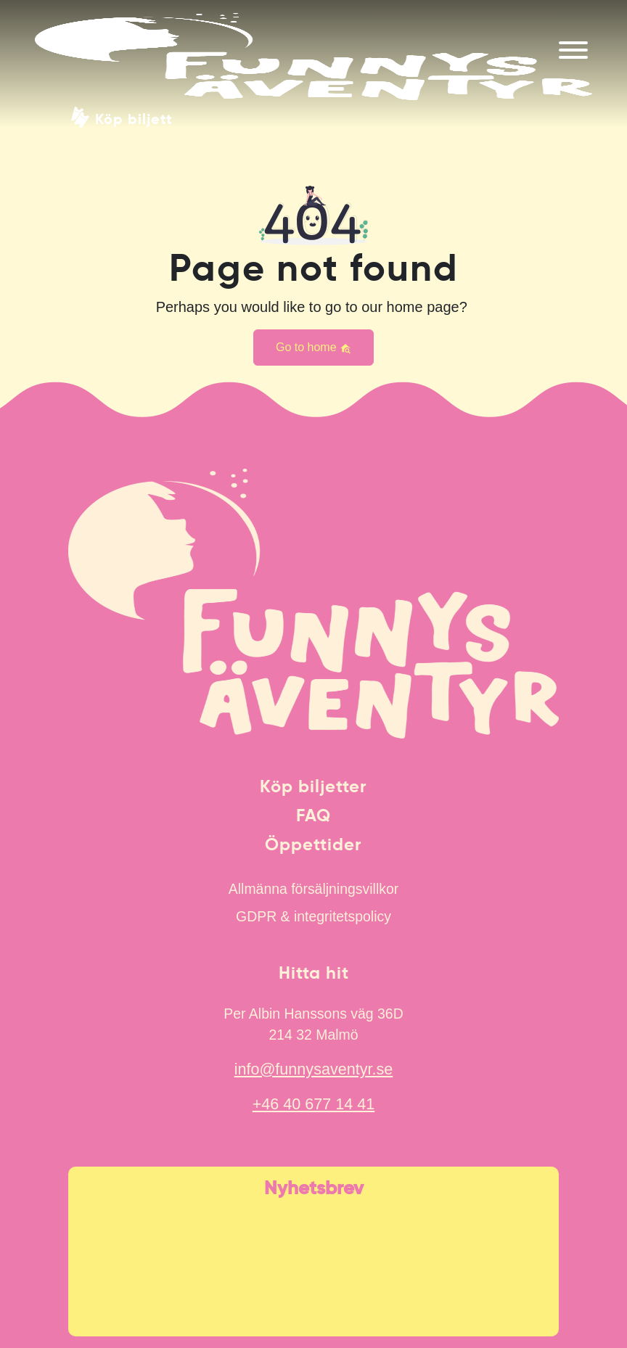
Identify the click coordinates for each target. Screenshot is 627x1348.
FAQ (313, 815)
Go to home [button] (313, 347)
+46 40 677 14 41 (314, 1104)
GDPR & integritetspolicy (313, 916)
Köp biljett (134, 118)
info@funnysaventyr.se (313, 1069)
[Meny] (573, 50)
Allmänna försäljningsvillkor (313, 889)
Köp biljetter (313, 786)
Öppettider (313, 844)
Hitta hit (314, 973)
